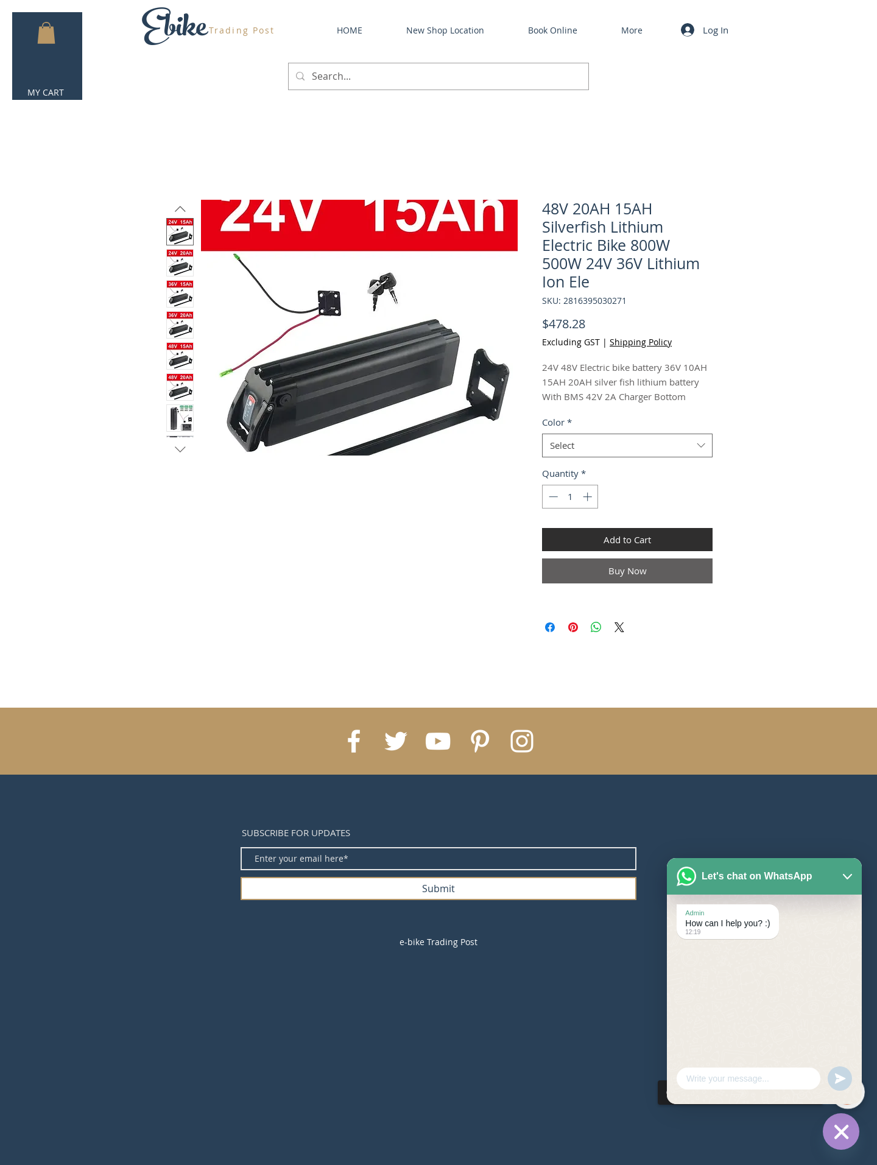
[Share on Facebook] (550, 627)
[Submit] (438, 888)
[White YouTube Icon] (438, 741)
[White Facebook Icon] (354, 741)
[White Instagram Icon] (522, 741)
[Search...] (437, 76)
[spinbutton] (570, 496)
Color (557, 422)
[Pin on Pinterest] (573, 627)
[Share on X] (619, 627)
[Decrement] (552, 496)
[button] (46, 33)
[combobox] (627, 445)
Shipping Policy (641, 342)
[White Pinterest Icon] (480, 741)
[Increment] (588, 496)
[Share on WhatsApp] (596, 627)
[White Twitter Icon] (396, 741)
